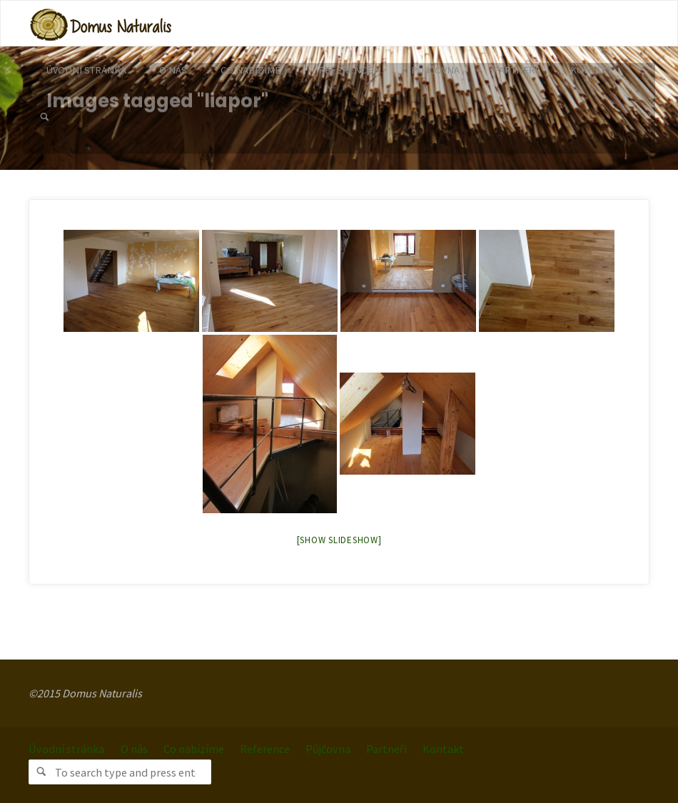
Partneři (386, 749)
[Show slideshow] (339, 540)
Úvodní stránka (66, 749)
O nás (134, 749)
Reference (265, 749)
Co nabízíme (193, 749)
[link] (44, 117)
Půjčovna (327, 749)
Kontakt (443, 749)
